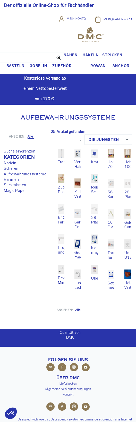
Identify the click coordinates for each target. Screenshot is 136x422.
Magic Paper (15, 191)
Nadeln (10, 163)
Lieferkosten (68, 383)
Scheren (11, 168)
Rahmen (11, 180)
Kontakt (68, 394)
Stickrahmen (15, 185)
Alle (78, 310)
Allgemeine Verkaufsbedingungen (68, 389)
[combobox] (108, 139)
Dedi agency (59, 419)
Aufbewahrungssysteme (25, 174)
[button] (25, 157)
